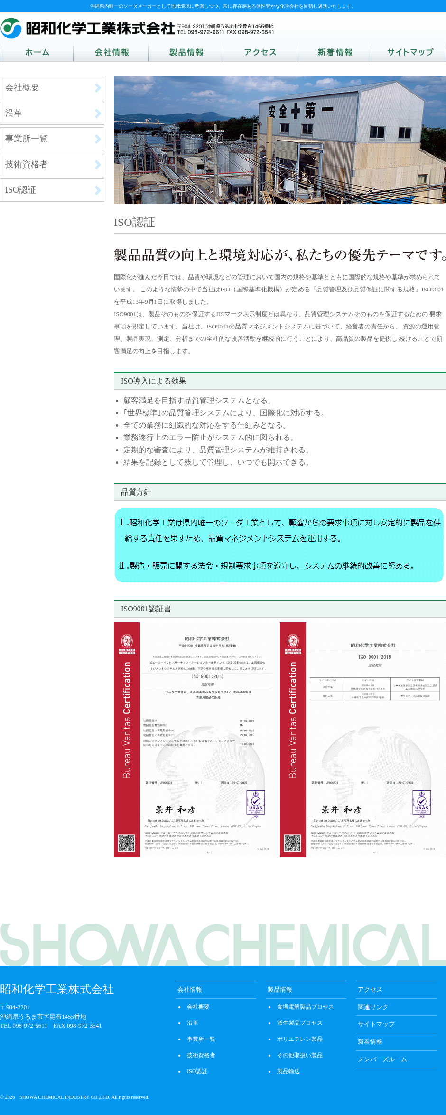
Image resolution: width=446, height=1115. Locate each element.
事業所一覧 (26, 138)
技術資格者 (26, 164)
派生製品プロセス (300, 1023)
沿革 (13, 113)
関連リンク (373, 1007)
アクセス (370, 989)
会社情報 (189, 989)
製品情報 (280, 989)
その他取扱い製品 (300, 1055)
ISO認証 (20, 190)
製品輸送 (288, 1071)
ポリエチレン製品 (300, 1039)
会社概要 (22, 87)
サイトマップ (376, 1024)
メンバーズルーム (382, 1059)
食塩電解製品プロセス (305, 1006)
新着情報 (370, 1041)
